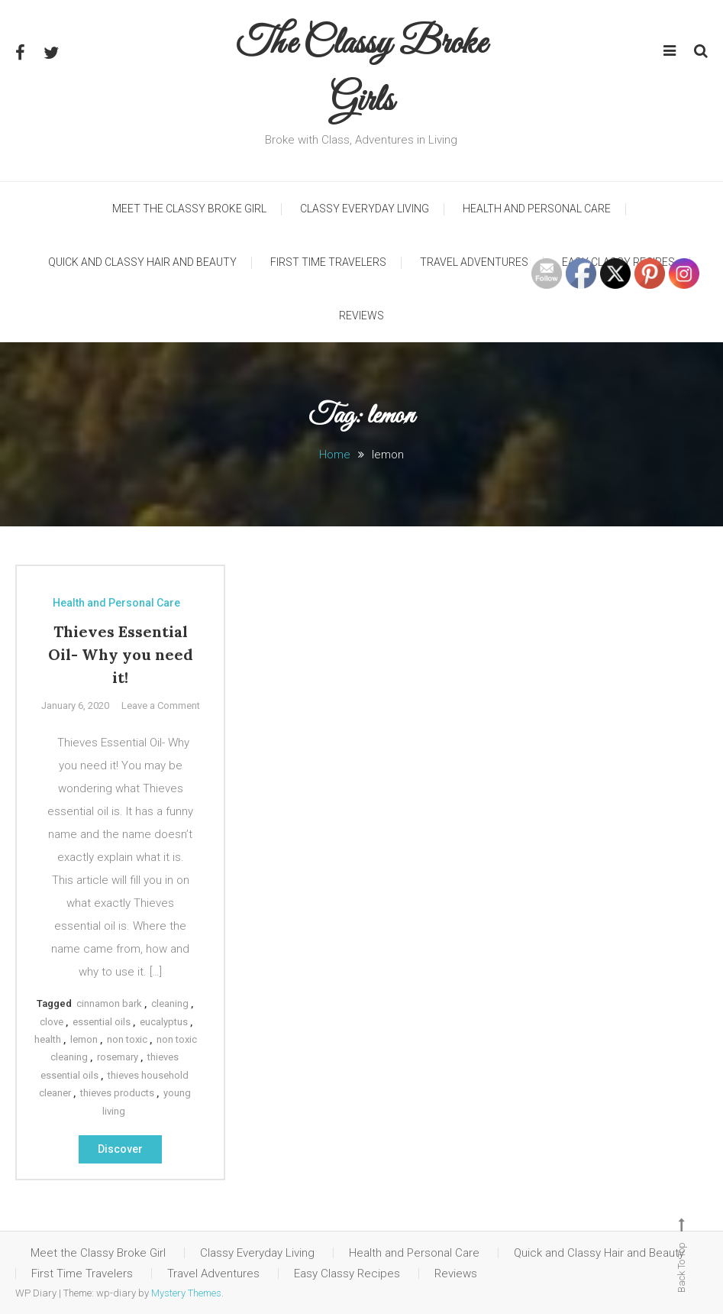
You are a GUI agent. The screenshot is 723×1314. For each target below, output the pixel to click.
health (47, 1039)
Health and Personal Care (537, 208)
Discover (120, 1149)
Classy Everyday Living (364, 208)
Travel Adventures (474, 262)
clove (51, 1022)
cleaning (170, 1003)
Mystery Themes (186, 1293)
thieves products (117, 1093)
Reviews (361, 315)
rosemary (117, 1057)
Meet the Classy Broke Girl (189, 208)
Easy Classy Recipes (347, 1273)
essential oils (102, 1022)
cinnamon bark (109, 1003)
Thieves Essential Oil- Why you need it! (120, 654)
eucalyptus (164, 1022)
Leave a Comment (160, 705)
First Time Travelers (328, 262)
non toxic (127, 1039)
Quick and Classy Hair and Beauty (142, 262)
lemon (84, 1039)
